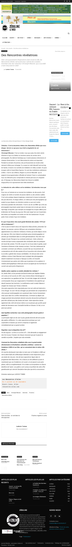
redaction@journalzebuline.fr (57, 523)
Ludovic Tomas (10, 69)
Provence (31, 392)
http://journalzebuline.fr (21, 429)
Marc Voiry (20, 464)
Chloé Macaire (5, 461)
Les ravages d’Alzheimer (39, 496)
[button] (68, 33)
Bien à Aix (3, 459)
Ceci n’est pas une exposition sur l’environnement (22, 461)
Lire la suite (54, 140)
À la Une (19, 456)
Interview (25, 392)
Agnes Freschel (53, 114)
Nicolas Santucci (37, 463)
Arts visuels (9, 48)
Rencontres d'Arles (7, 395)
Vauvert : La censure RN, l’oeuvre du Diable (54, 108)
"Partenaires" (27, 536)
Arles (8, 392)
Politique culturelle (57, 72)
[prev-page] (2, 468)
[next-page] (5, 468)
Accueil (3, 48)
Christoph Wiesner (16, 392)
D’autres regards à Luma (39, 415)
